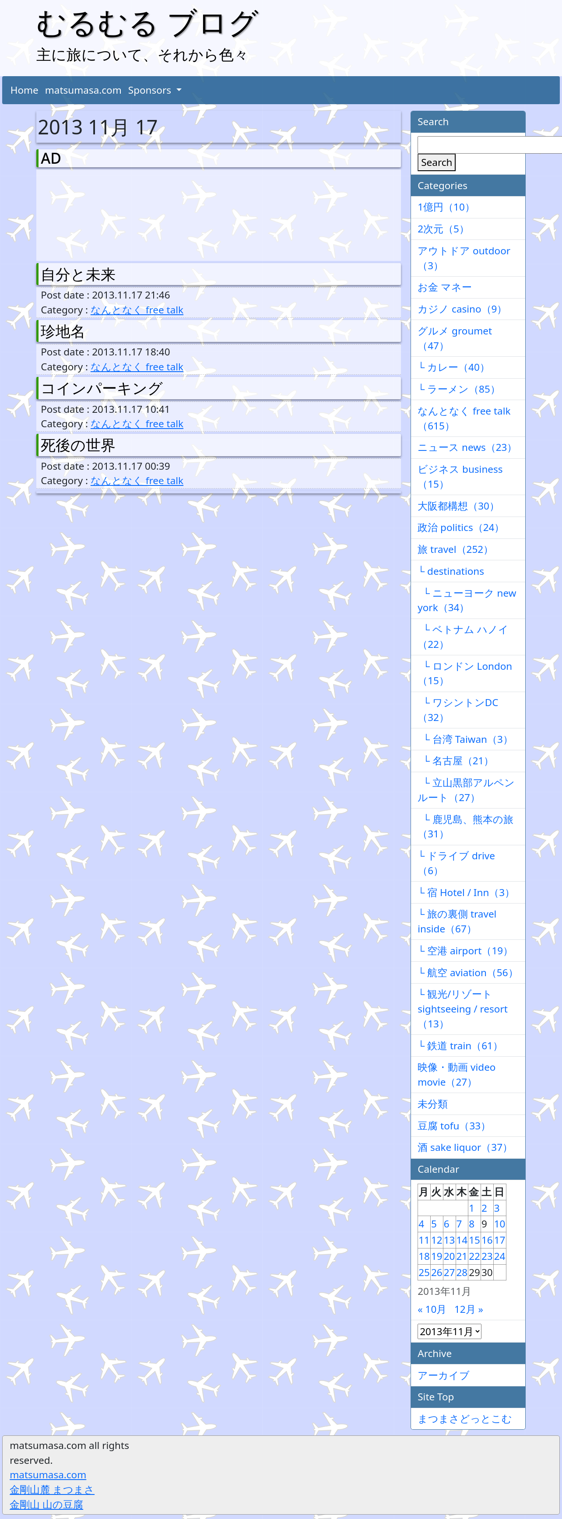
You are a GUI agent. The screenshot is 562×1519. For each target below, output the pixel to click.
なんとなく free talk (137, 309)
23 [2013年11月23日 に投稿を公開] (487, 1256)
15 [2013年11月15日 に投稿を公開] (474, 1240)
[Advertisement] (86, 213)
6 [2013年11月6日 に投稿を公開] (447, 1224)
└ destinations (451, 571)
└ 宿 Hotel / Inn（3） (466, 892)
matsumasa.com (83, 90)
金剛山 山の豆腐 (46, 1504)
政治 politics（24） (461, 527)
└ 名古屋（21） (456, 760)
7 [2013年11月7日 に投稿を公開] (459, 1224)
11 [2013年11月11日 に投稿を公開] (424, 1240)
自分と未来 (78, 274)
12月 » (468, 1309)
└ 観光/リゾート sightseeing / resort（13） (463, 1008)
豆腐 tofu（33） (454, 1125)
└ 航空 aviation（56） (468, 972)
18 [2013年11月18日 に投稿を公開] (424, 1256)
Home (25, 90)
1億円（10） (446, 207)
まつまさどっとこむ (465, 1418)
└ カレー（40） (454, 367)
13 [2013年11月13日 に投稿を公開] (449, 1240)
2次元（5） (443, 229)
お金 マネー (445, 287)
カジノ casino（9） (462, 309)
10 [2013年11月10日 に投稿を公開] (500, 1224)
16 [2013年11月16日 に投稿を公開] (487, 1240)
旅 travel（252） (455, 549)
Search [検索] (436, 162)
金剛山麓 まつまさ (52, 1489)
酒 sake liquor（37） (465, 1147)
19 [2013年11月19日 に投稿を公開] (437, 1256)
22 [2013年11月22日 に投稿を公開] (474, 1256)
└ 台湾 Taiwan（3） (465, 739)
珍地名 (63, 331)
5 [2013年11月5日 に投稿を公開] (434, 1224)
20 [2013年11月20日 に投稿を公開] (449, 1256)
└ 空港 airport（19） (465, 950)
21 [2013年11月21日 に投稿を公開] (462, 1256)
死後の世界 (78, 445)
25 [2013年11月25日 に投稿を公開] (424, 1272)
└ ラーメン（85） (459, 389)
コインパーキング (102, 388)
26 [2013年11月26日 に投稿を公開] (437, 1272)
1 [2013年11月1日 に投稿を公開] (471, 1208)
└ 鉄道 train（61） (460, 1045)
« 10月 (432, 1309)
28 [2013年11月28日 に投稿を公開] (462, 1272)
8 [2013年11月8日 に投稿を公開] (471, 1224)
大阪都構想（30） (458, 506)
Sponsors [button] (151, 90)
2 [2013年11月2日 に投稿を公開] (484, 1208)
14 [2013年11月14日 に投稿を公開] (462, 1240)
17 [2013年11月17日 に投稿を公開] (500, 1240)
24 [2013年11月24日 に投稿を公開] (500, 1256)
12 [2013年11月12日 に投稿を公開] (437, 1240)
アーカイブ (444, 1375)
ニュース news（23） (467, 447)
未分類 (433, 1104)
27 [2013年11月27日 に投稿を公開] (449, 1272)
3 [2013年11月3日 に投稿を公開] (497, 1208)
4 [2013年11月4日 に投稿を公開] (421, 1224)
